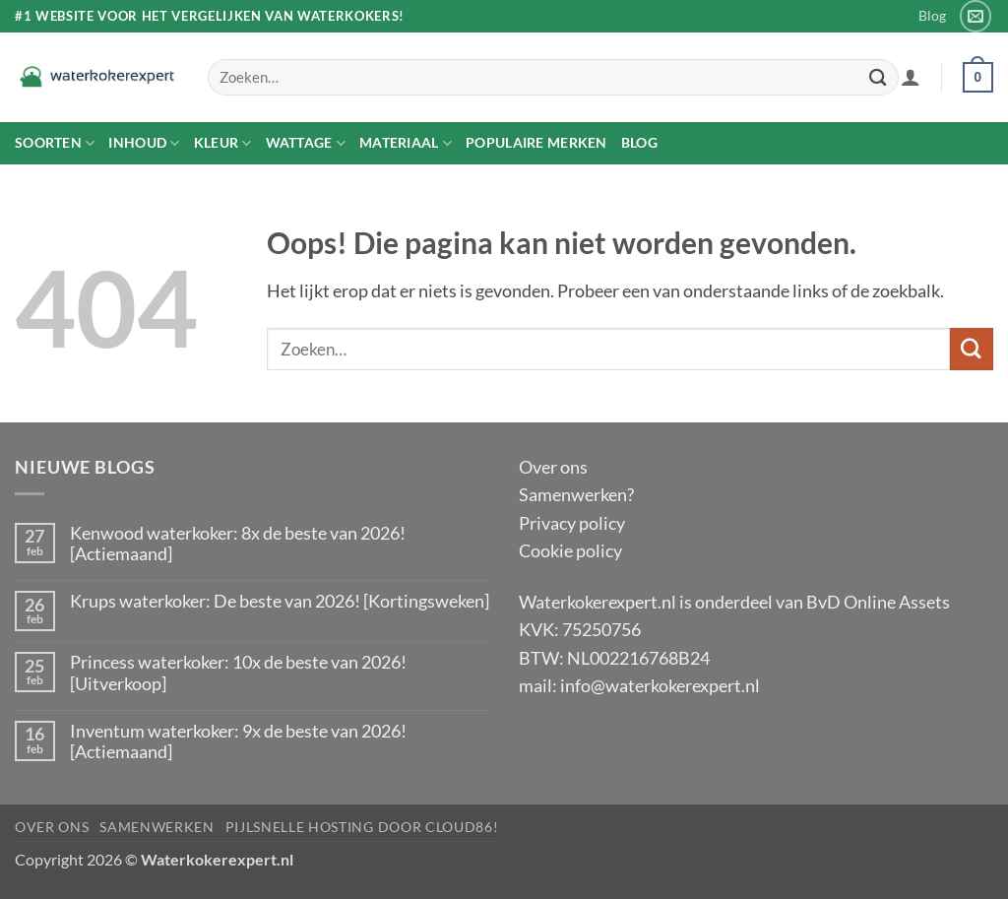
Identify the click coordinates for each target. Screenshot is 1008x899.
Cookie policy (570, 550)
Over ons (553, 467)
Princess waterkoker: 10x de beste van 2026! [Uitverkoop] (238, 672)
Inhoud (143, 143)
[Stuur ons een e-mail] (975, 16)
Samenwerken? (576, 494)
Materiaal (405, 143)
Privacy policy (572, 523)
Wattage (306, 143)
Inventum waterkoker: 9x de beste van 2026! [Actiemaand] (238, 741)
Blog (932, 15)
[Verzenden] (878, 77)
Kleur (223, 143)
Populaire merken (536, 142)
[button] (910, 76)
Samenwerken (156, 827)
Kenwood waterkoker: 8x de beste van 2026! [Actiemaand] (238, 543)
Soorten (54, 143)
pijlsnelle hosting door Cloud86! (362, 827)
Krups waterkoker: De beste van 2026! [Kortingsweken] (279, 601)
